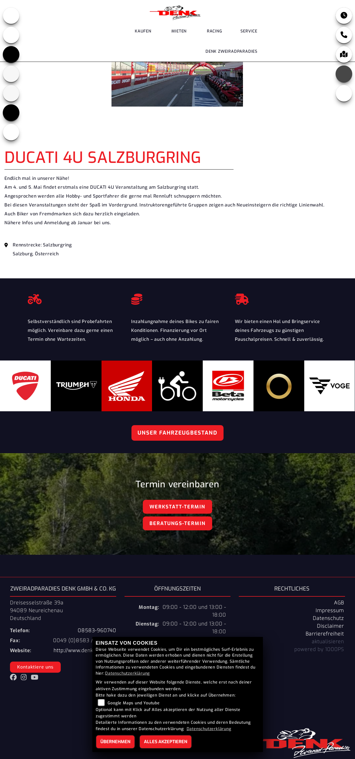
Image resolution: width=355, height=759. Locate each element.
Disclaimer (330, 626)
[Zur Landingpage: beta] (11, 73)
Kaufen (143, 31)
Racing (214, 31)
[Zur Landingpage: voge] (11, 112)
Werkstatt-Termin (177, 506)
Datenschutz (328, 618)
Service (248, 31)
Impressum (330, 610)
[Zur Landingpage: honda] (11, 15)
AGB (339, 602)
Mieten (179, 31)
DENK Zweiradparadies (231, 51)
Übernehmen (115, 742)
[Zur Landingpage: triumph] (11, 54)
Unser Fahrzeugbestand (177, 432)
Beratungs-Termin (177, 523)
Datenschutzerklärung (127, 673)
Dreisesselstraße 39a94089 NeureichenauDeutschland (37, 610)
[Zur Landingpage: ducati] (11, 35)
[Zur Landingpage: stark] (11, 93)
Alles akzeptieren (165, 742)
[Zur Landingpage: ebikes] (11, 132)
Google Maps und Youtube (133, 703)
